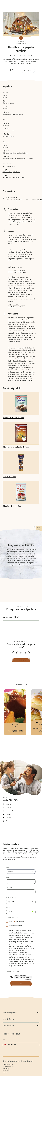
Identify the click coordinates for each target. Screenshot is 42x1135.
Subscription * (12, 918)
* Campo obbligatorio (14, 971)
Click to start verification (23, 977)
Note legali (6, 1068)
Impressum (6, 1072)
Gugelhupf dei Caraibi (15, 712)
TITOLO (8, 867)
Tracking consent (8, 1064)
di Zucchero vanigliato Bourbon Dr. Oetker (15, 153)
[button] (21, 39)
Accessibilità (6, 1070)
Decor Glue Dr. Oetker (9, 166)
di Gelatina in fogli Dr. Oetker (11, 172)
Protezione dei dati (8, 1066)
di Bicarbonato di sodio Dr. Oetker (13, 114)
